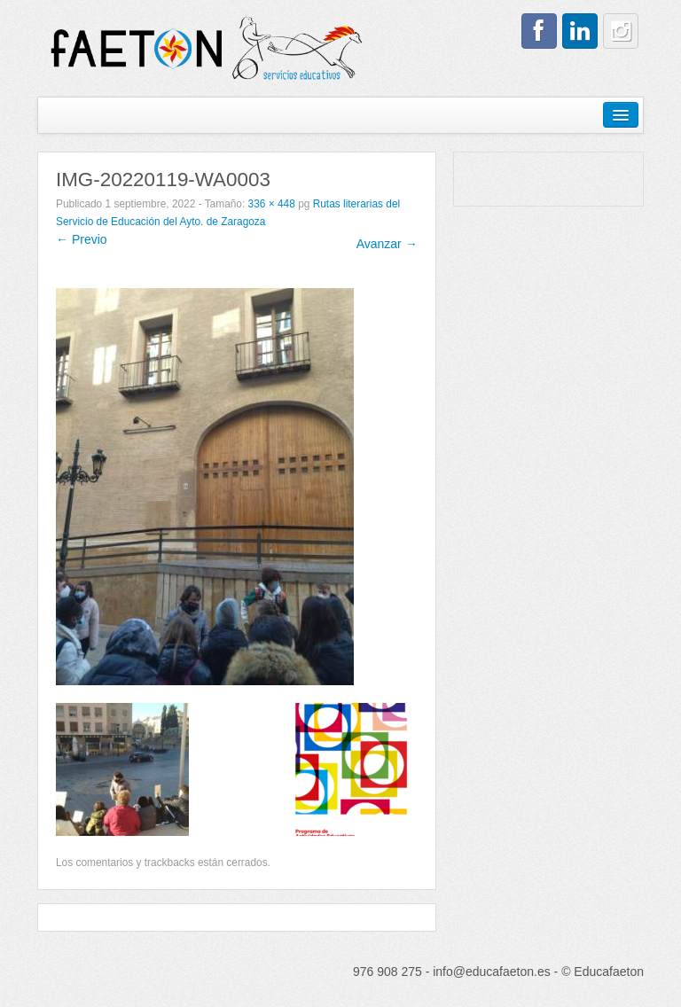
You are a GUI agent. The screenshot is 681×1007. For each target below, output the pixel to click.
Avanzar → (387, 244)
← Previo (81, 239)
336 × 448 (271, 204)
